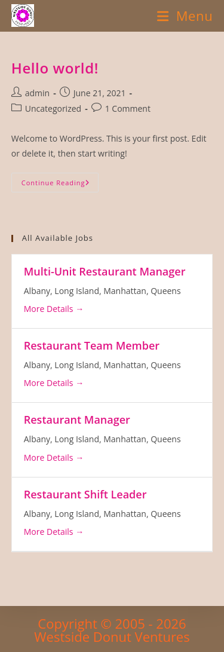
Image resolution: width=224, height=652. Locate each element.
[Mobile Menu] (185, 15)
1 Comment (128, 108)
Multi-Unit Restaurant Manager (105, 271)
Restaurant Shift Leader (85, 494)
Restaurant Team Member (91, 345)
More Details (54, 308)
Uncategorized (53, 108)
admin (37, 93)
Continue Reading (60, 184)
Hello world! (55, 68)
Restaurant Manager (77, 419)
